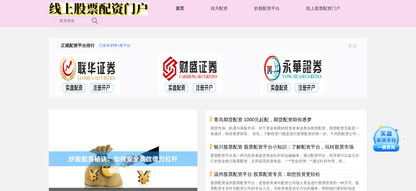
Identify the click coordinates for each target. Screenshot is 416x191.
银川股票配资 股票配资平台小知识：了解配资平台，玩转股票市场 (284, 147)
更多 (355, 46)
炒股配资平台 (267, 8)
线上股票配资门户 (323, 8)
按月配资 (219, 8)
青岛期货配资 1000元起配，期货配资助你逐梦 (263, 119)
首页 (180, 8)
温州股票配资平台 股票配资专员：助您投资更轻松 (267, 174)
